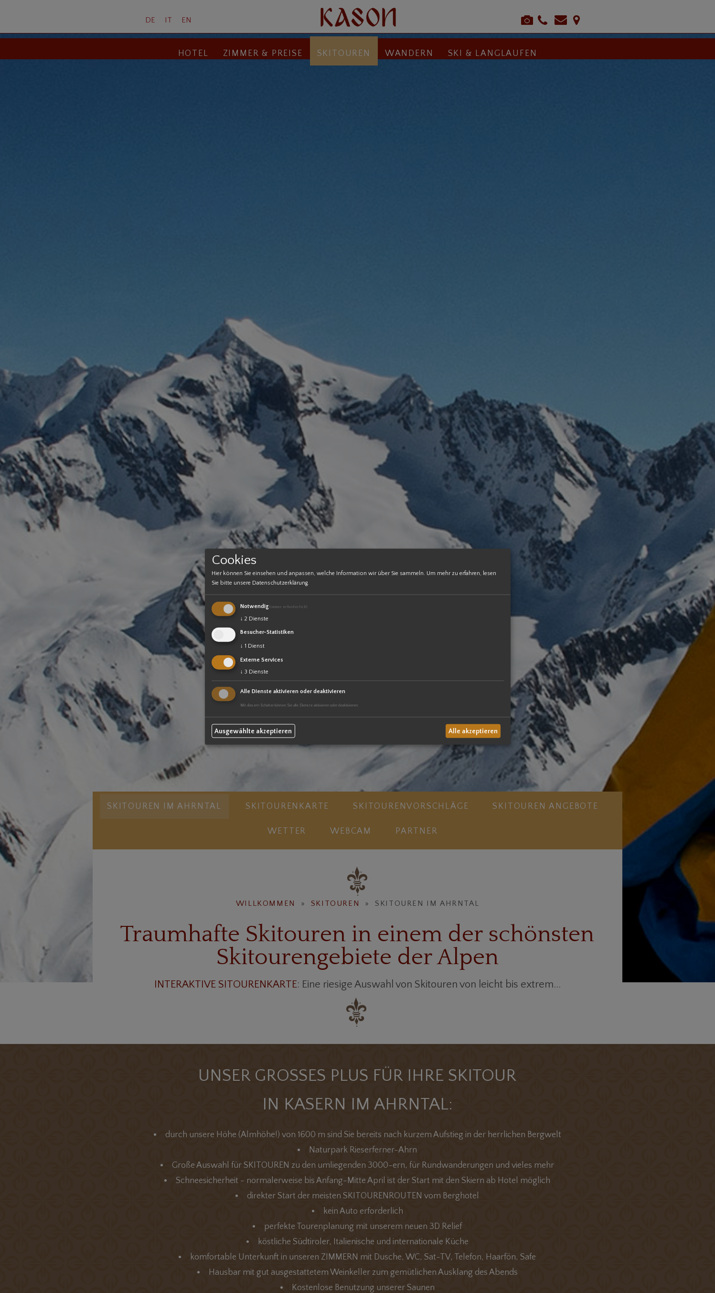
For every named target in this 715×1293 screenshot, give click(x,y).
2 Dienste (254, 619)
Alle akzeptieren (473, 731)
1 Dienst (252, 646)
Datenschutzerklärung (280, 583)
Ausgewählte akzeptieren (253, 731)
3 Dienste (254, 671)
